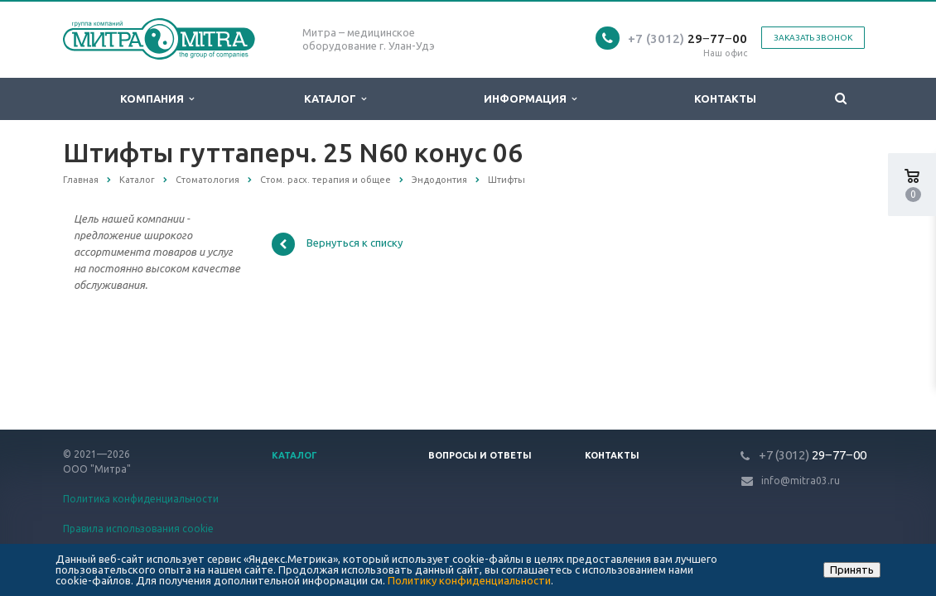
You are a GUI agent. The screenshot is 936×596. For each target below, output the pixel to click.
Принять (852, 569)
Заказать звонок (813, 37)
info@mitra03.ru (800, 480)
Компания (157, 99)
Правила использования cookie (138, 528)
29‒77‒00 (687, 38)
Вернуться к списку (337, 244)
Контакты (725, 98)
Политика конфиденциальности (141, 498)
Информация (530, 99)
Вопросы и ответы (480, 455)
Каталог (335, 99)
